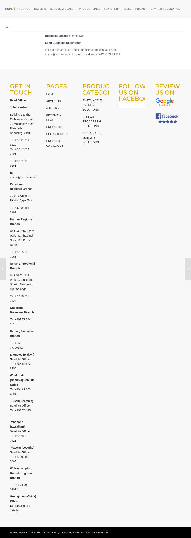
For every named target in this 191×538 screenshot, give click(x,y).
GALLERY (52, 108)
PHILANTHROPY (57, 134)
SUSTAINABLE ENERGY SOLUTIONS (92, 105)
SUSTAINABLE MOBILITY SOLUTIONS (92, 137)
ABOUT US (53, 101)
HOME (50, 94)
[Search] (7, 27)
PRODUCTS (54, 127)
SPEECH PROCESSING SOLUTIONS (91, 121)
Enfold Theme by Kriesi (96, 532)
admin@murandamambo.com (28, 177)
